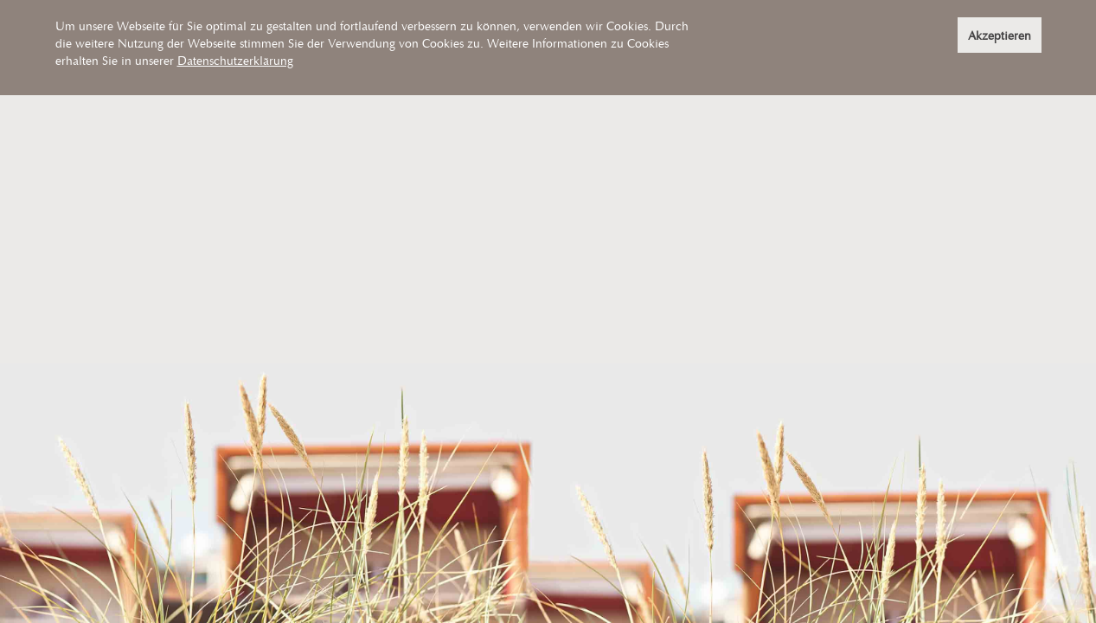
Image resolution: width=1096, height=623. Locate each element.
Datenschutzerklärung (235, 60)
